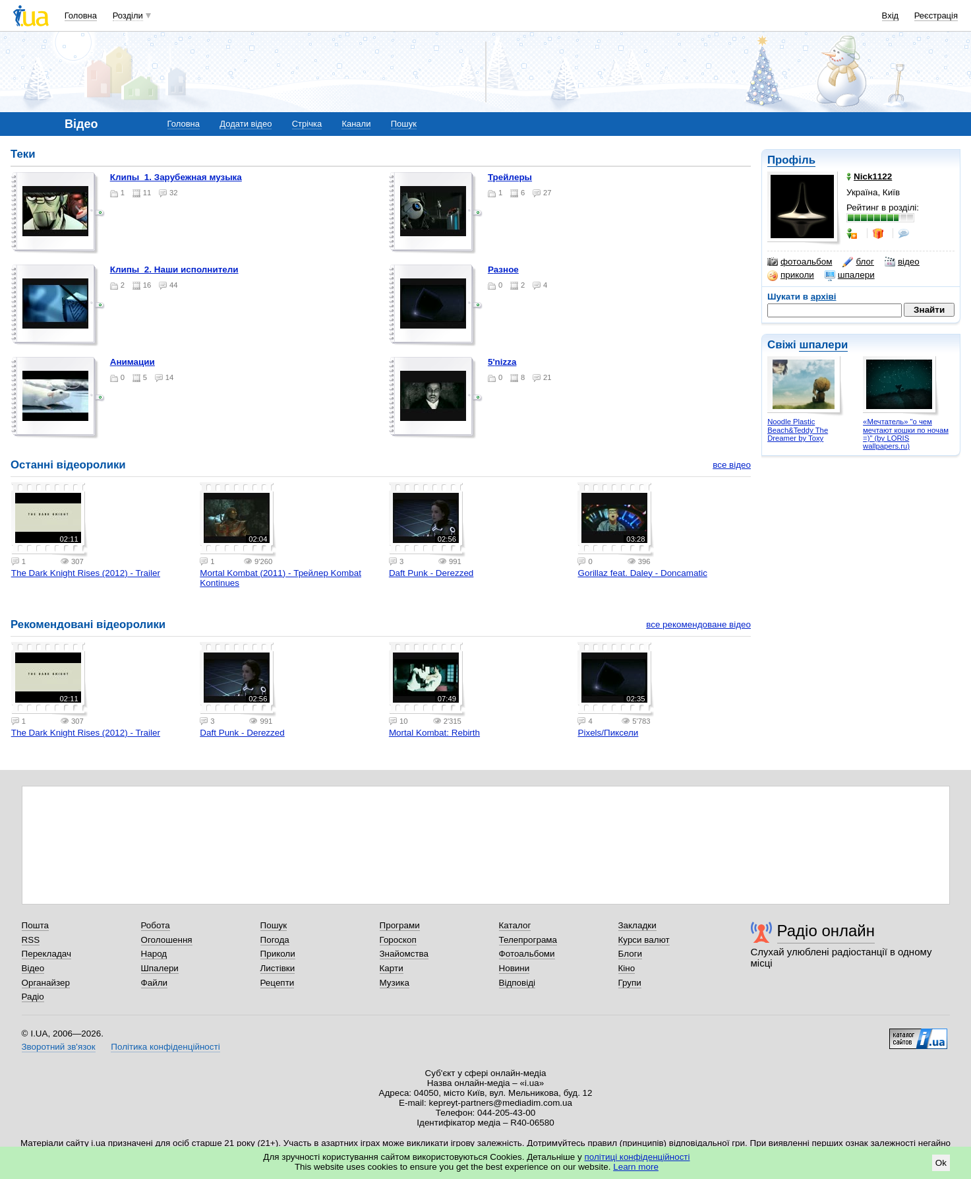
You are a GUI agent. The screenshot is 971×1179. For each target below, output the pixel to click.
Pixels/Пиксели (607, 733)
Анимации (132, 362)
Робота (155, 925)
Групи (629, 983)
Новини (514, 968)
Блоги (630, 954)
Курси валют (644, 940)
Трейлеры (510, 177)
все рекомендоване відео (698, 624)
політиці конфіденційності (637, 1157)
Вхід (890, 15)
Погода (274, 940)
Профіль (791, 160)
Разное (503, 269)
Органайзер (46, 983)
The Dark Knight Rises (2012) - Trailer (85, 573)
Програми (400, 925)
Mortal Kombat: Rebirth (434, 733)
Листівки (277, 968)
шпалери (850, 275)
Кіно (626, 968)
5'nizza (502, 362)
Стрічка (307, 124)
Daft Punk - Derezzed (431, 573)
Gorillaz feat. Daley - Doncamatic (642, 573)
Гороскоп (398, 940)
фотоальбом (799, 262)
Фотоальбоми (527, 954)
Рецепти (277, 983)
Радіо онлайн (826, 931)
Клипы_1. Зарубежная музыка (176, 177)
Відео (33, 968)
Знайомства (404, 954)
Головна (81, 15)
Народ (154, 954)
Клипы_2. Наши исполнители (174, 269)
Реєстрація (936, 15)
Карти (391, 968)
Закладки (637, 925)
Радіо (33, 997)
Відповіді (517, 983)
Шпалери (160, 968)
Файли (154, 983)
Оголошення (166, 940)
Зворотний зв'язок (59, 1047)
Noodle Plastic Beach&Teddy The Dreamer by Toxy (797, 430)
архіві (824, 297)
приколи (790, 275)
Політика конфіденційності (165, 1047)
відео (902, 262)
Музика (394, 983)
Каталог (515, 925)
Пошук (404, 124)
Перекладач (46, 954)
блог (857, 262)
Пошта (35, 925)
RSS (31, 940)
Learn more (636, 1167)
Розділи (128, 15)
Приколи (277, 954)
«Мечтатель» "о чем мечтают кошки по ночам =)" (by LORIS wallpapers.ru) (906, 434)
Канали (355, 124)
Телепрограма (528, 940)
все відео (732, 465)
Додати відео (246, 124)
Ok (941, 1163)
